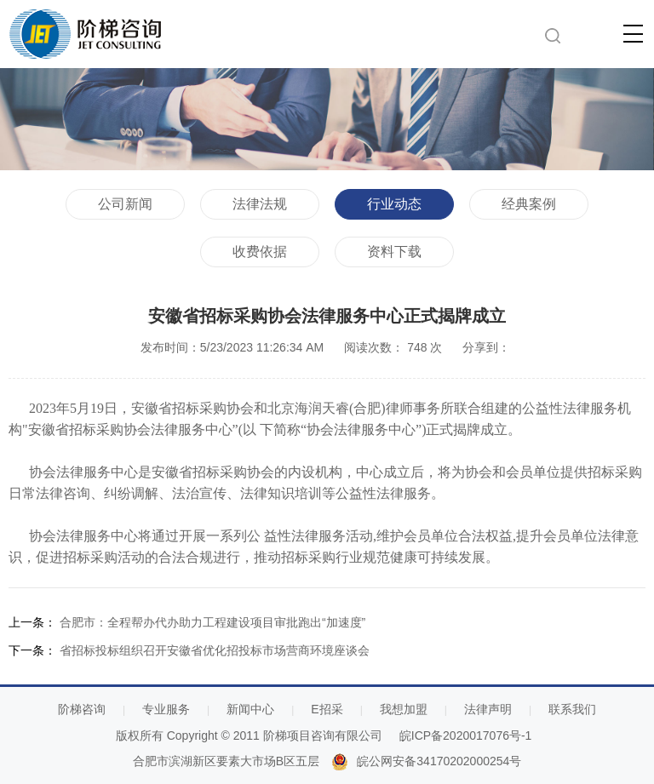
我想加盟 (403, 709)
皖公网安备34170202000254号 (439, 761)
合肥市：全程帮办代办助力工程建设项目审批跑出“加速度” (212, 622)
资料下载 (394, 251)
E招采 (326, 709)
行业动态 (394, 204)
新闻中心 (250, 709)
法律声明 (488, 709)
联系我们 (572, 709)
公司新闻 (125, 204)
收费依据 (259, 251)
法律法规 (259, 204)
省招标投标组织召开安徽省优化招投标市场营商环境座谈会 (215, 650)
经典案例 (529, 204)
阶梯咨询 (82, 709)
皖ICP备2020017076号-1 (465, 735)
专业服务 (166, 709)
